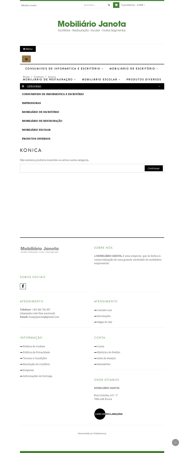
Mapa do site (104, 322)
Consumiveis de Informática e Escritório (64, 68)
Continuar (154, 168)
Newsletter (104, 364)
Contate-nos (104, 310)
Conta (100, 346)
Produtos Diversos (143, 79)
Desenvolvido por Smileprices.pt (92, 433)
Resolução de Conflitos (36, 364)
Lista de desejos (106, 358)
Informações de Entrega (37, 376)
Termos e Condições (35, 358)
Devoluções (104, 316)
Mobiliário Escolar (101, 79)
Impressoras (31, 103)
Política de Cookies (34, 346)
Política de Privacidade (36, 352)
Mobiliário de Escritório (134, 68)
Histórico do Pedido (108, 352)
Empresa (28, 370)
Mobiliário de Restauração (49, 79)
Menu (28, 49)
